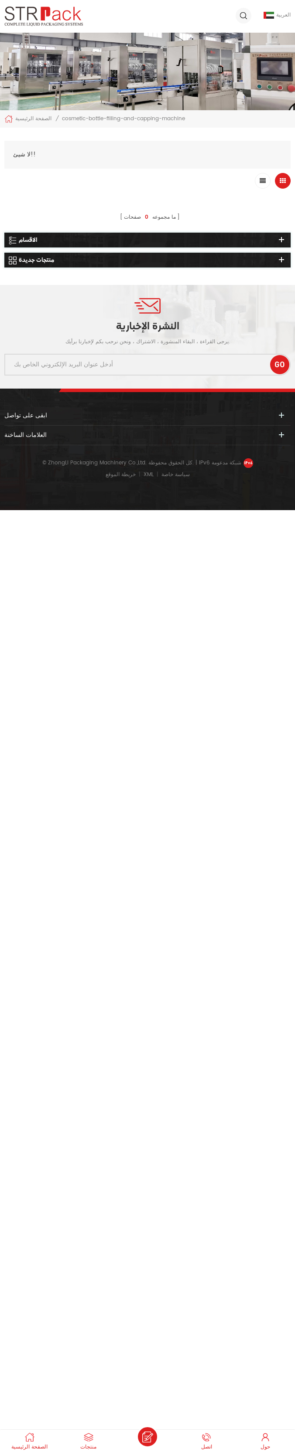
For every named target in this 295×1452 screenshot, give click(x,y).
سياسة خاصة (175, 474)
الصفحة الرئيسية (27, 119)
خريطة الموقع (121, 474)
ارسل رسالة (147, 1437)
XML (149, 474)
